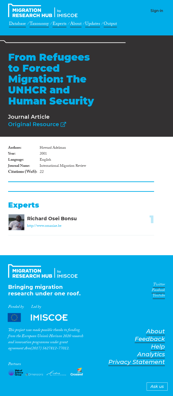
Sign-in (156, 11)
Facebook (158, 291)
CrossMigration (44, 10)
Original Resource (37, 124)
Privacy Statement (136, 362)
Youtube (159, 296)
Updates (92, 24)
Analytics (151, 354)
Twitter (159, 285)
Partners (41, 317)
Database (17, 24)
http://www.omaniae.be (44, 226)
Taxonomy (39, 24)
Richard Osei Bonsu (52, 218)
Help (158, 346)
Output (110, 24)
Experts (59, 24)
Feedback (150, 339)
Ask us (157, 386)
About (76, 24)
